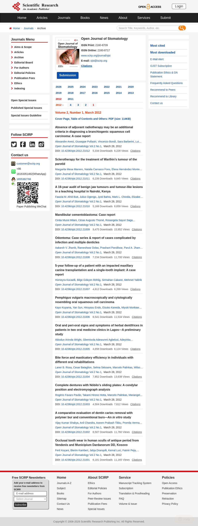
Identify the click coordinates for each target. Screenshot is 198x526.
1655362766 (24, 179)
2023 (95, 86)
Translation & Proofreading (134, 493)
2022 (107, 86)
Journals (64, 18)
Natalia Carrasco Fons (97, 169)
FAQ (121, 498)
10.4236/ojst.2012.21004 (75, 376)
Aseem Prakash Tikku (108, 422)
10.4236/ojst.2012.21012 (75, 150)
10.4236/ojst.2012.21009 (75, 229)
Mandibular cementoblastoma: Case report (85, 214)
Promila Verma (131, 422)
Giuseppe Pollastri (85, 141)
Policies (168, 477)
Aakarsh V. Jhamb (65, 247)
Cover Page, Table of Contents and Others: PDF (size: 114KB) (93, 118)
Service (125, 477)
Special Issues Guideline (26, 115)
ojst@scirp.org (98, 60)
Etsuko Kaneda (111, 307)
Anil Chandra (87, 422)
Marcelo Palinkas (122, 367)
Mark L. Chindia (121, 196)
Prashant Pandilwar (111, 247)
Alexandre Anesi (64, 141)
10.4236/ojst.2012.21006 (75, 316)
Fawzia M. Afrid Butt (66, 196)
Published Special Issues (26, 107)
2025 (71, 86)
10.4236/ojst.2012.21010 (75, 206)
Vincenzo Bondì (107, 141)
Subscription (126, 488)
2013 (131, 92)
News (104, 18)
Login (179, 6)
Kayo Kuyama (63, 307)
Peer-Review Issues (99, 498)
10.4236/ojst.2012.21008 (75, 257)
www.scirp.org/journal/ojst (96, 55)
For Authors (21, 67)
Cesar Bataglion (82, 367)
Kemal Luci (114, 450)
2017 (83, 92)
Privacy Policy (170, 503)
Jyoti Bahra (104, 196)
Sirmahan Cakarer (112, 279)
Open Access (169, 483)
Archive (18, 57)
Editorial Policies (24, 72)
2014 (119, 92)
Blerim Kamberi (79, 450)
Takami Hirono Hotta (94, 395)
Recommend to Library (163, 96)
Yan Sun (77, 307)
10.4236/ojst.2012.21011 (75, 178)
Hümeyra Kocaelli (65, 279)
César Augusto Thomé (91, 220)
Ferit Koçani (62, 450)
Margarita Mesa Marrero (69, 169)
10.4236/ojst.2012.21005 (75, 348)
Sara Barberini (125, 141)
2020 (131, 86)
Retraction (168, 498)
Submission (67, 75)
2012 (58, 99)
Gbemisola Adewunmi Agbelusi (101, 339)
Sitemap (61, 498)
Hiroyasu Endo (92, 307)
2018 (71, 92)
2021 (119, 86)
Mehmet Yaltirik (133, 279)
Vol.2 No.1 (95, 146)
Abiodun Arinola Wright (68, 339)
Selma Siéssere (102, 367)
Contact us (156, 103)
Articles (42, 18)
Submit (165, 18)
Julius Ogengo (88, 196)
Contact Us (63, 503)
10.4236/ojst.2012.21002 (75, 432)
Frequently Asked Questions (166, 83)
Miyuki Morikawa (130, 307)
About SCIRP (98, 477)
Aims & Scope (22, 47)
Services (143, 18)
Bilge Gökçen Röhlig (88, 279)
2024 (83, 86)
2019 (58, 92)
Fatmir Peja (129, 450)
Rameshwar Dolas (88, 247)
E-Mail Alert (157, 59)
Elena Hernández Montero (127, 169)
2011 (71, 99)
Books (85, 18)
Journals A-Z (64, 483)
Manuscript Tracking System (135, 483)
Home (22, 18)
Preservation (169, 493)
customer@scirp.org (28, 163)
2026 (58, 86)
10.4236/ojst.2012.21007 (75, 289)
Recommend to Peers (162, 89)
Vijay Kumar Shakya (67, 422)
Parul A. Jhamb (133, 247)
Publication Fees (24, 78)
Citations (86, 65)
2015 (107, 92)
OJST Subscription (161, 65)
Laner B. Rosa (63, 367)
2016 (95, 92)
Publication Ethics (172, 488)
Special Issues (96, 508)
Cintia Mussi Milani (66, 220)
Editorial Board (23, 62)
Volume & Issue (128, 503)
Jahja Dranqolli (98, 450)
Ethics (17, 83)
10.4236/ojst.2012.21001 (75, 459)
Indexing (19, 88)
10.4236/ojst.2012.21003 (75, 404)
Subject (61, 488)
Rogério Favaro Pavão (68, 395)
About (123, 18)
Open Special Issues (23, 100)
